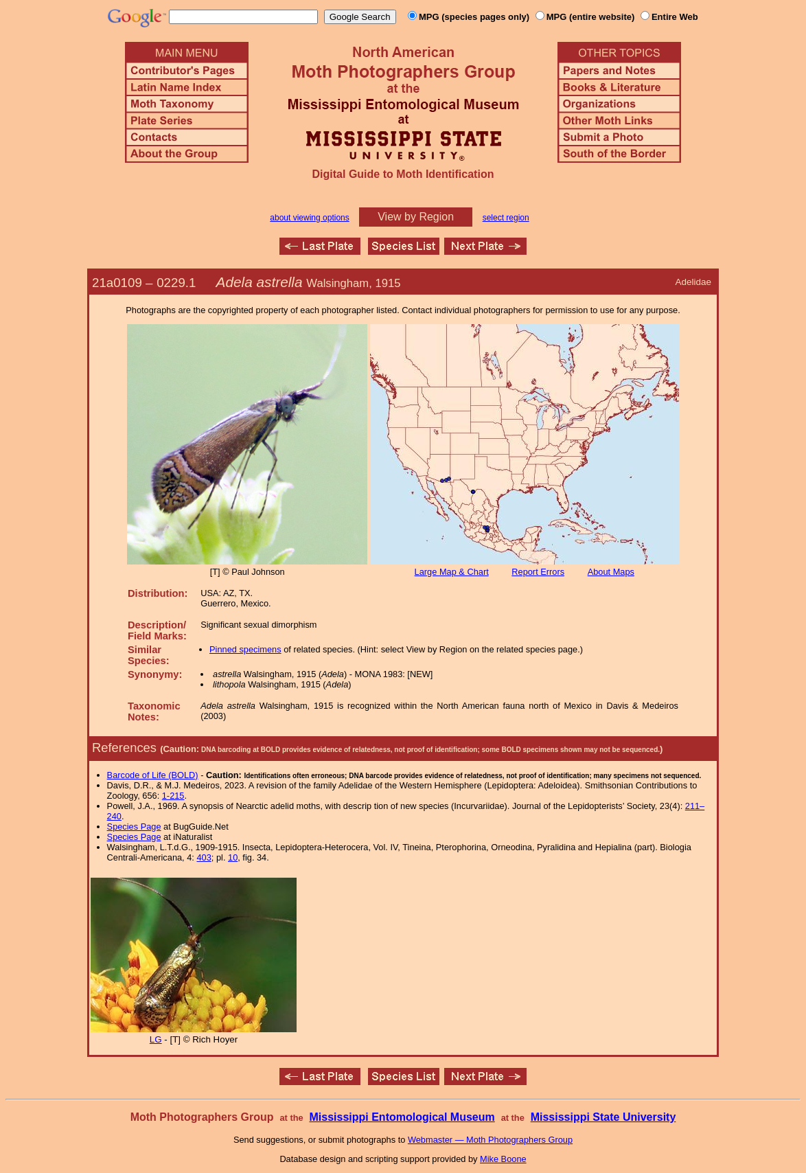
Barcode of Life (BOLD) (152, 775)
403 (203, 857)
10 (233, 857)
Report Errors (537, 572)
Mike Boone (503, 1159)
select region (506, 218)
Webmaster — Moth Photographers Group (490, 1140)
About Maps (611, 572)
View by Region (416, 217)
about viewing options (309, 218)
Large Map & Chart (452, 572)
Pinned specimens (245, 649)
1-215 (173, 795)
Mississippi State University (603, 1117)
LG (156, 1039)
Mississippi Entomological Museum (401, 1117)
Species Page (134, 826)
